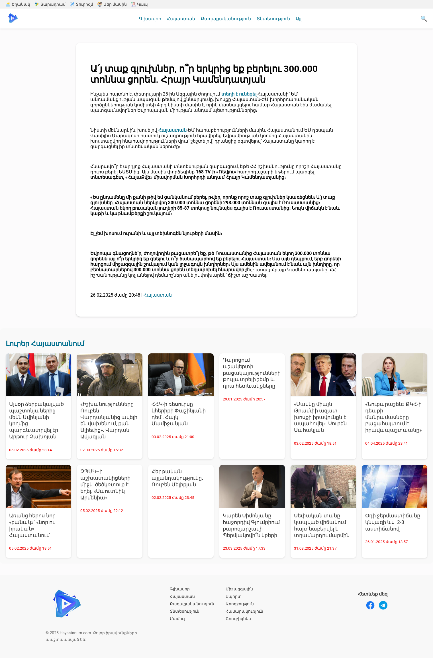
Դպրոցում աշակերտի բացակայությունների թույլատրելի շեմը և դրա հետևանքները (252, 373)
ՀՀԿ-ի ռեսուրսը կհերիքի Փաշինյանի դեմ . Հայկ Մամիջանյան (179, 414)
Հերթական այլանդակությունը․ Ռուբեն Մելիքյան (177, 478)
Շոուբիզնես (238, 618)
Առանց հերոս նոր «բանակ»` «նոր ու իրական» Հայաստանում (32, 525)
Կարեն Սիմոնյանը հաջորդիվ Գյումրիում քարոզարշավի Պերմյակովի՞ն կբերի (251, 525)
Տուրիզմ (81, 4)
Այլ (298, 18)
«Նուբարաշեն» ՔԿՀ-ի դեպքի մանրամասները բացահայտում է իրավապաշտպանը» (393, 417)
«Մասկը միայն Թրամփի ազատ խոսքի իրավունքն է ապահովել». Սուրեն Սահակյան (320, 417)
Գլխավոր (150, 18)
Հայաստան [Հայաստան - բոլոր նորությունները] (158, 295)
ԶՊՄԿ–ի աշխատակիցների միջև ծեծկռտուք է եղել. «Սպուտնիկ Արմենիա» (105, 484)
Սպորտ (234, 596)
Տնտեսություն (273, 18)
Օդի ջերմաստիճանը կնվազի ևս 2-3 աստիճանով (392, 522)
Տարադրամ (50, 4)
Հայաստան (181, 18)
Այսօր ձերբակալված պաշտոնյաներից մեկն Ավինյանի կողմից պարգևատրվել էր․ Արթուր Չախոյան (36, 420)
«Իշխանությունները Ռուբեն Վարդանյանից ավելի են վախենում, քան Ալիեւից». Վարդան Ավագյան (108, 420)
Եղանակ (18, 4)
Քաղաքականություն (226, 18)
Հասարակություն (244, 611)
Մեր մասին (112, 4)
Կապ (139, 4)
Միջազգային (239, 589)
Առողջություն (240, 604)
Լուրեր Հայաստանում (45, 344)
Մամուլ (177, 618)
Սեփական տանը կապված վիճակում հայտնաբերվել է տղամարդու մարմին (322, 525)
